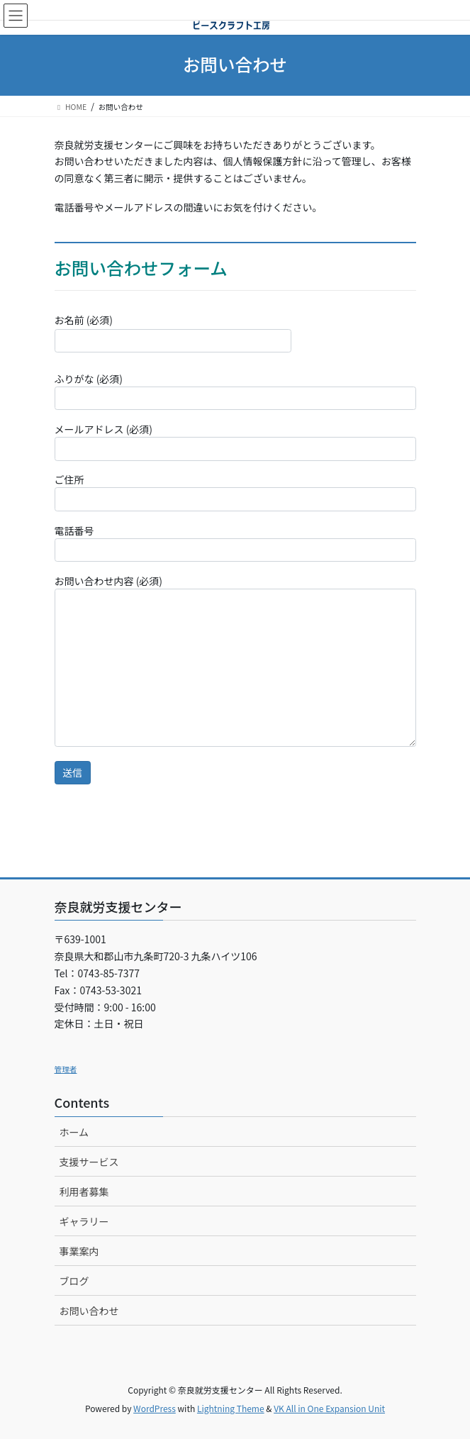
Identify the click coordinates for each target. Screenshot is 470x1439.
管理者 (66, 1069)
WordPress (154, 1408)
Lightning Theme (230, 1408)
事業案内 (79, 1251)
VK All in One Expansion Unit (329, 1408)
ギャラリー (84, 1221)
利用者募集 (84, 1191)
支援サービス (89, 1162)
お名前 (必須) (173, 332)
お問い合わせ (89, 1311)
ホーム (74, 1132)
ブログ (74, 1281)
